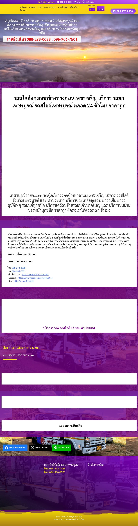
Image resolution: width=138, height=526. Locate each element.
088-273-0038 (18, 267)
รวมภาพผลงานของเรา (47, 7)
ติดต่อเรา (23, 10)
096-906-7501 (18, 271)
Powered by (64, 519)
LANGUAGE (91, 6)
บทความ (32, 7)
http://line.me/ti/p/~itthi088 (35, 274)
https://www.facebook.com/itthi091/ (35, 277)
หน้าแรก (23, 7)
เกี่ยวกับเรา (74, 7)
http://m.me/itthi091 (24, 281)
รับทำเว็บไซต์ (79, 519)
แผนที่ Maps (63, 7)
